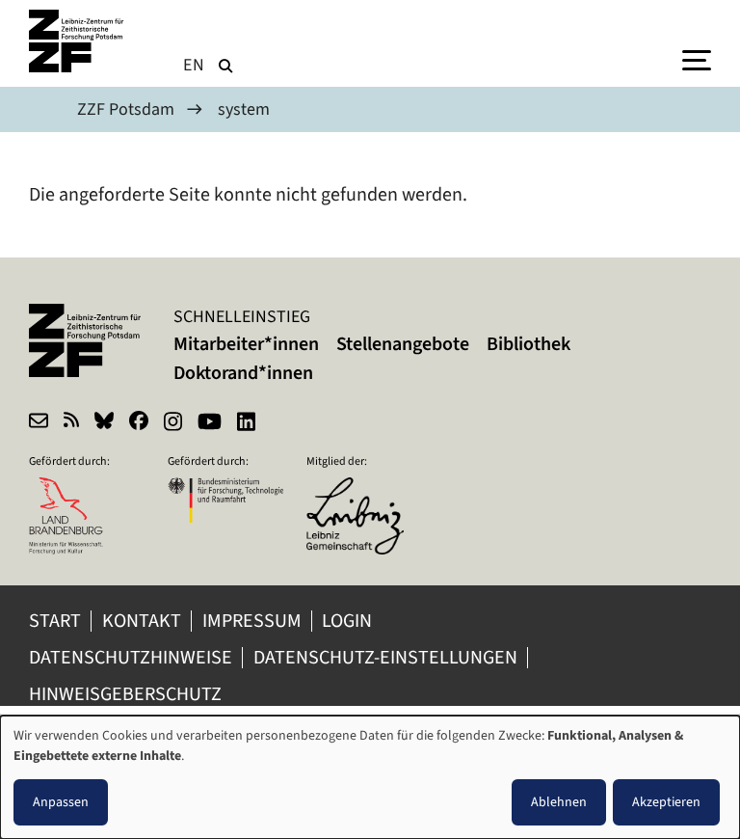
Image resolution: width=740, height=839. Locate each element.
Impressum (252, 621)
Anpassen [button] (61, 802)
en (194, 64)
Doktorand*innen (243, 373)
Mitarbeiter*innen (246, 344)
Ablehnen (559, 802)
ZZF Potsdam (125, 109)
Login (349, 621)
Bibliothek (528, 344)
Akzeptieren (666, 802)
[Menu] (696, 59)
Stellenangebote (402, 344)
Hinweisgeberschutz (127, 694)
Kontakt (141, 621)
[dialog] (370, 777)
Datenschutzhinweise (130, 657)
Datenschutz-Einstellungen (385, 657)
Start (55, 621)
